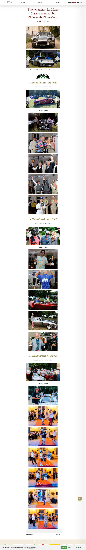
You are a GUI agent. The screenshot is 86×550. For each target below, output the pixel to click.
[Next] (57, 58)
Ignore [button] (69, 547)
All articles (58, 534)
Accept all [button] (64, 547)
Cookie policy (32, 547)
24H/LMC (58, 2)
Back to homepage (29, 534)
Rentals (40, 2)
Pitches (22, 2)
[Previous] (28, 58)
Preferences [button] (78, 547)
